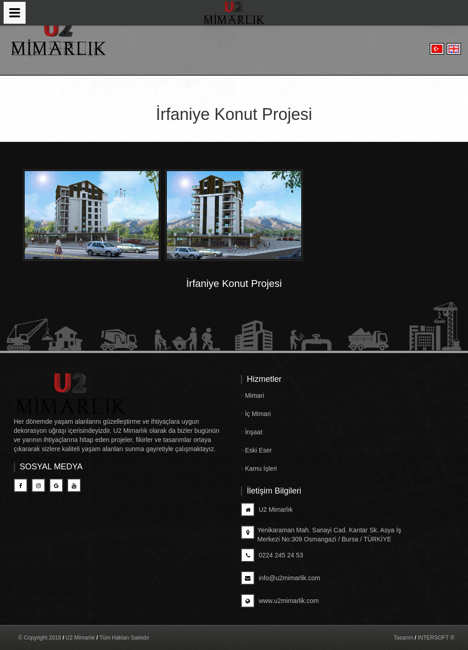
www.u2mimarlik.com (280, 600)
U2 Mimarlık (267, 509)
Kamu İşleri (259, 468)
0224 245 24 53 (272, 555)
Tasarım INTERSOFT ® (424, 637)
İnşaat (251, 432)
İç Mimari (256, 413)
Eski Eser (256, 450)
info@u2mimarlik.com (280, 578)
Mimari (252, 395)
